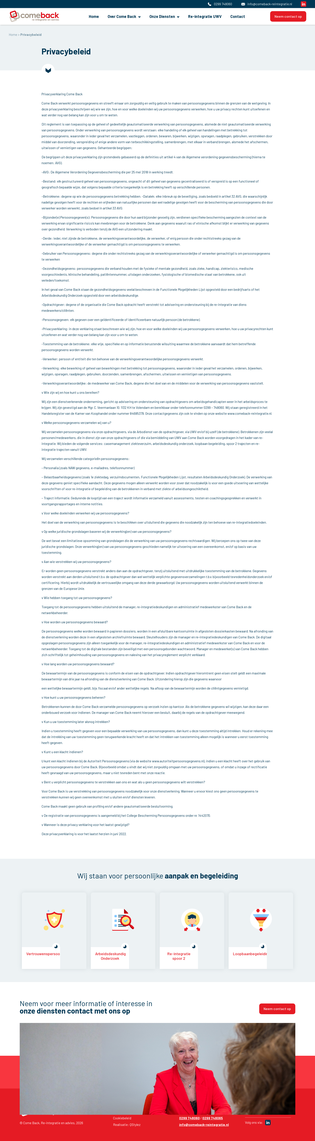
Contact (229, 16)
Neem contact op (288, 16)
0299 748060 (189, 1118)
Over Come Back (128, 16)
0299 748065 (212, 1118)
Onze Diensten (163, 16)
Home (103, 16)
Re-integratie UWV (201, 16)
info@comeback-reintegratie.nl (204, 1125)
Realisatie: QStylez (126, 1125)
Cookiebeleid (122, 1118)
